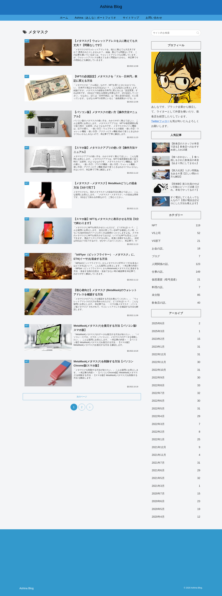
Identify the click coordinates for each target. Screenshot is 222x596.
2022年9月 (176, 377)
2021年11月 (176, 455)
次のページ (82, 398)
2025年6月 (176, 323)
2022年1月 (176, 439)
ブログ (176, 256)
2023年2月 (176, 339)
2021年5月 (176, 478)
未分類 (176, 295)
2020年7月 (176, 493)
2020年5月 (176, 509)
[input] (176, 33)
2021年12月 (176, 447)
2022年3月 (176, 424)
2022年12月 (176, 354)
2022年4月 (176, 416)
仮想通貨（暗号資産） (176, 279)
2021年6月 (176, 470)
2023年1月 (176, 346)
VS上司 (176, 233)
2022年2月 (176, 431)
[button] (197, 33)
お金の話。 (176, 248)
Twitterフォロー (160, 121)
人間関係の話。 (176, 264)
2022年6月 (176, 400)
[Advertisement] (172, 557)
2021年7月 (176, 462)
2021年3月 (176, 486)
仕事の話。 (176, 271)
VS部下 (176, 241)
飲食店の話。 (176, 302)
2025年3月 (176, 331)
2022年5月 (176, 408)
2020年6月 (176, 501)
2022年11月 (176, 362)
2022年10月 (176, 370)
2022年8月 (176, 385)
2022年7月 (176, 393)
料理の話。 (176, 287)
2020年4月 (176, 516)
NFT (176, 225)
